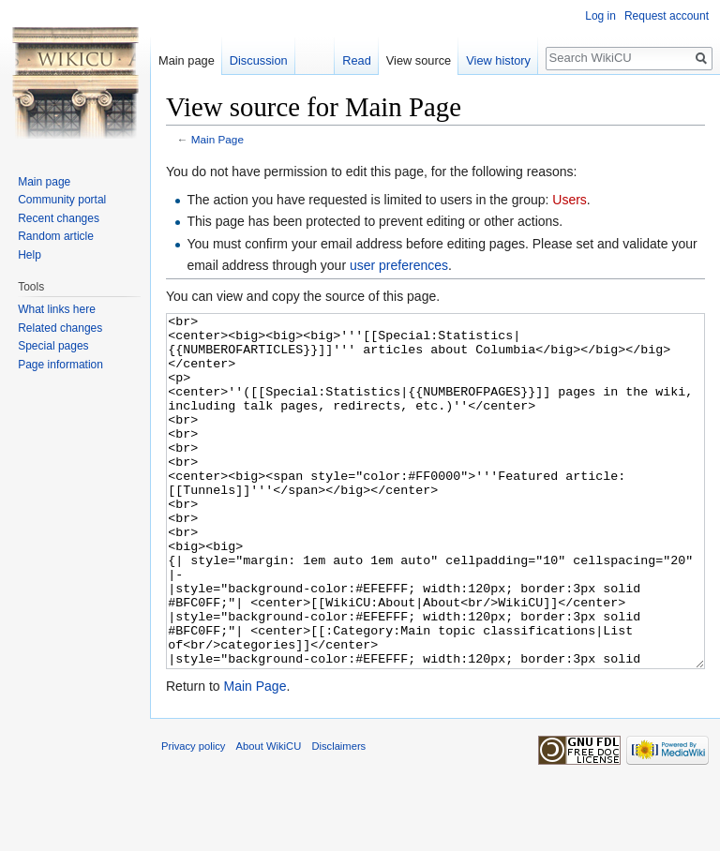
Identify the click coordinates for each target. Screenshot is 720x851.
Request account (666, 15)
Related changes (60, 328)
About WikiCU (269, 816)
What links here (57, 309)
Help (29, 254)
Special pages (53, 345)
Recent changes (58, 218)
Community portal (62, 199)
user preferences (399, 265)
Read (356, 60)
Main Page (217, 139)
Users (569, 199)
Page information (60, 364)
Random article (56, 236)
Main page (186, 60)
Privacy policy (193, 816)
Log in (600, 15)
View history (498, 60)
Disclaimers (338, 816)
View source (418, 60)
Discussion (259, 60)
